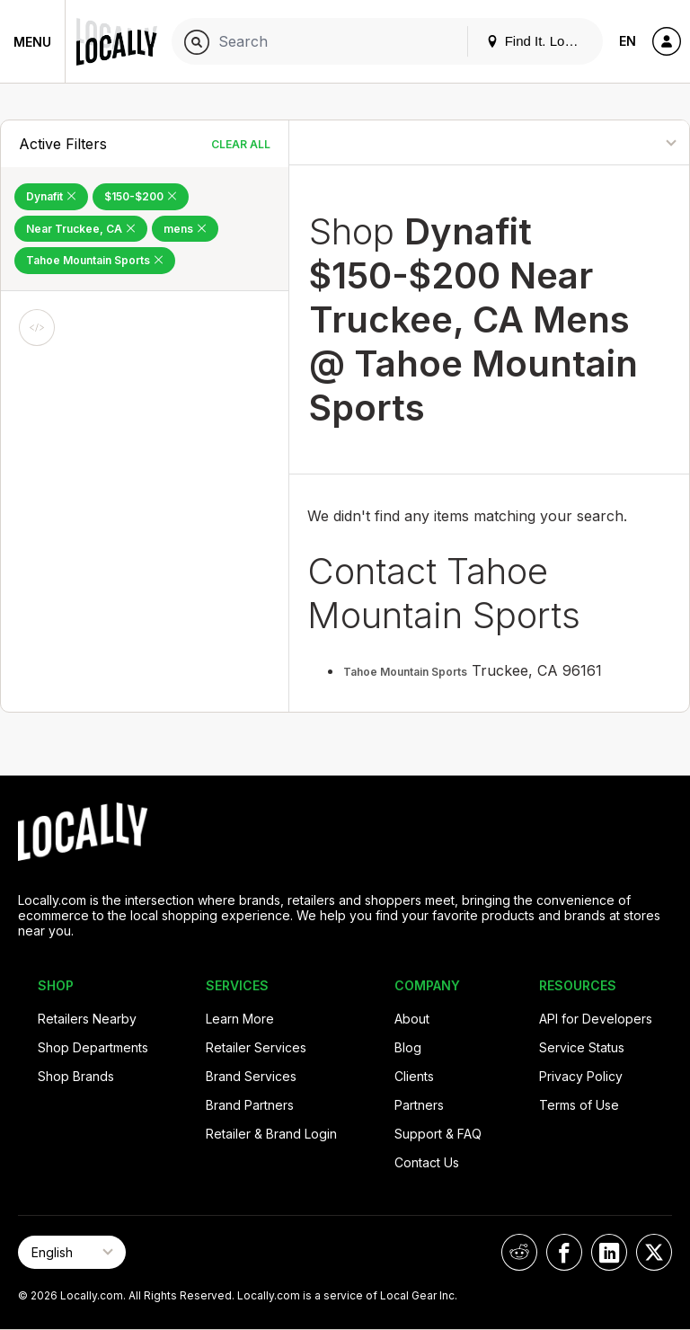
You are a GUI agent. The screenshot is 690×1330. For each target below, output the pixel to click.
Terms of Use (579, 1105)
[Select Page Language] (72, 1252)
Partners (419, 1105)
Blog (407, 1047)
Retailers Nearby (87, 1018)
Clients (414, 1076)
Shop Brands (76, 1076)
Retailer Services (256, 1047)
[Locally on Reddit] (519, 1252)
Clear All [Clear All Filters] (240, 144)
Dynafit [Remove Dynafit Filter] (51, 196)
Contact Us (426, 1162)
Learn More (240, 1018)
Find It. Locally (539, 41)
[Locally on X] (654, 1252)
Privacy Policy (581, 1076)
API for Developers (595, 1018)
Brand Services (251, 1076)
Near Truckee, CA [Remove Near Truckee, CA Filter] (81, 228)
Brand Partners (250, 1105)
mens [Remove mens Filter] (185, 228)
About (411, 1018)
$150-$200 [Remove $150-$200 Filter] (140, 196)
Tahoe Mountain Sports (405, 671)
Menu (32, 41)
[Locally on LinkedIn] (609, 1252)
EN (627, 41)
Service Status (581, 1047)
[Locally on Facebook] (564, 1252)
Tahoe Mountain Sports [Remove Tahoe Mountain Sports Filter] (95, 260)
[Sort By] (615, 142)
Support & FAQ (438, 1133)
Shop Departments (93, 1047)
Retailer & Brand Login (271, 1133)
